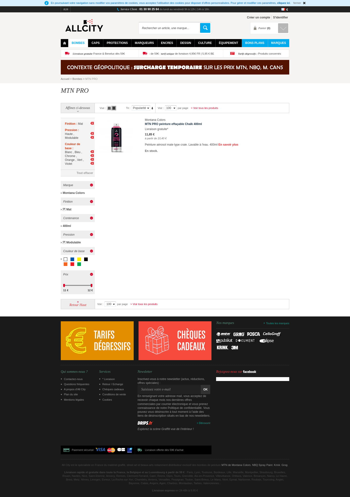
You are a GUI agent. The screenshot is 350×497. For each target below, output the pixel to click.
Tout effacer (85, 173)
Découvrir (204, 423)
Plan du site (71, 394)
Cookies (107, 399)
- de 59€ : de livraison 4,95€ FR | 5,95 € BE (181, 53)
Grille (109, 108)
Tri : (128, 108)
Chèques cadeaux (113, 389)
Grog (284, 465)
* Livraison (108, 379)
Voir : (161, 108)
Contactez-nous (73, 379)
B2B (65, 9)
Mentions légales (74, 399)
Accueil (65, 78)
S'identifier (280, 17)
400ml (67, 225)
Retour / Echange (112, 384)
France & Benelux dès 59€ (99, 53)
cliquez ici (283, 2)
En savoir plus (228, 144)
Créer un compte (258, 17)
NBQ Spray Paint (262, 465)
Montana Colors (74, 192)
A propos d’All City (75, 389)
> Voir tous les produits (204, 108)
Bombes (77, 78)
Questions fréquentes (76, 384)
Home (64, 43)
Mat (68, 209)
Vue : (103, 108)
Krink (277, 465)
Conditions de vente (114, 394)
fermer (297, 2)
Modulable (73, 242)
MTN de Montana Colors (236, 465)
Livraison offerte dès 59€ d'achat (164, 449)
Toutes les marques (277, 323)
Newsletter (145, 371)
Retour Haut (78, 305)
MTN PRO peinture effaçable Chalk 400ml (173, 124)
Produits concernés (259, 53)
